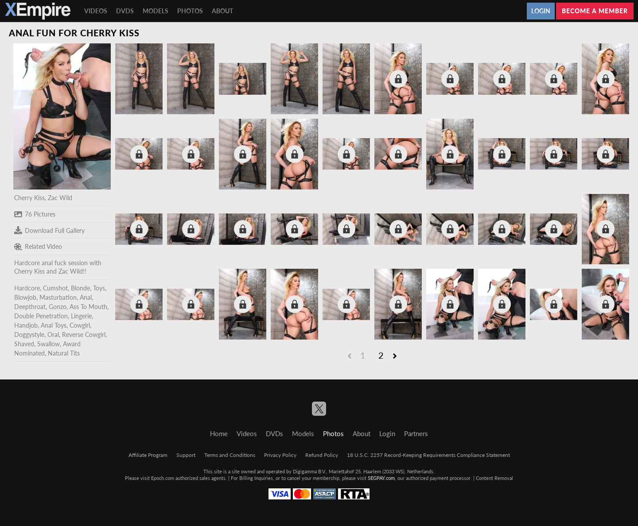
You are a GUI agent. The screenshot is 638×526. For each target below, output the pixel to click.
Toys (99, 288)
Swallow (48, 344)
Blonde (80, 288)
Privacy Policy (280, 455)
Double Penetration (41, 316)
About (222, 11)
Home (219, 433)
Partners (416, 433)
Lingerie (81, 316)
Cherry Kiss (29, 197)
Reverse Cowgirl (83, 334)
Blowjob (25, 297)
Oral (53, 334)
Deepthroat (30, 306)
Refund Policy (321, 455)
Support (185, 455)
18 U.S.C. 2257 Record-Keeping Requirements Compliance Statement (428, 455)
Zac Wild (60, 197)
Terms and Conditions (229, 455)
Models (155, 11)
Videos (95, 11)
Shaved (24, 344)
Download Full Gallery (49, 230)
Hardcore (27, 288)
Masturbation (58, 297)
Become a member (595, 11)
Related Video (38, 247)
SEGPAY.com (381, 478)
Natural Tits (64, 353)
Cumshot (55, 288)
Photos (190, 11)
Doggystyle (29, 334)
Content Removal (494, 478)
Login (540, 11)
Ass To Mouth (88, 306)
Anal (86, 297)
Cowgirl (80, 325)
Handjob (26, 325)
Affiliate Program (147, 455)
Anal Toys (53, 325)
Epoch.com (162, 478)
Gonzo (57, 306)
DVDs (125, 11)
